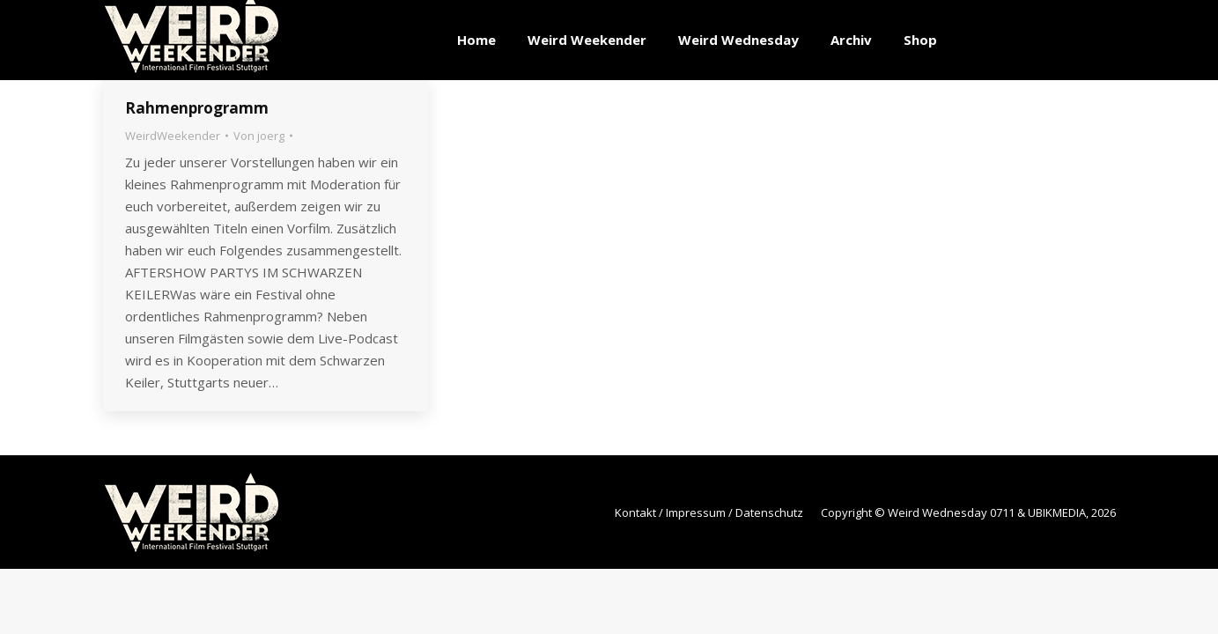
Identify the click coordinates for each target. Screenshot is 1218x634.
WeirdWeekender (172, 136)
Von (258, 136)
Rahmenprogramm (197, 108)
